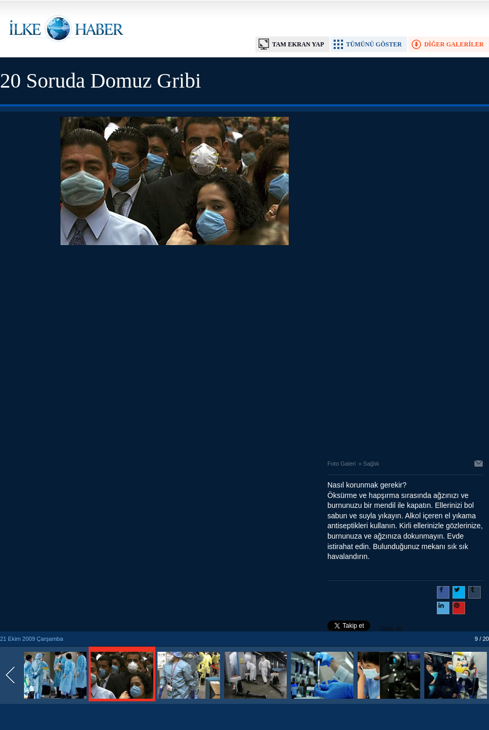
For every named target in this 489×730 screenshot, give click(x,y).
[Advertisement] (97, 349)
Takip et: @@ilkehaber (365, 630)
